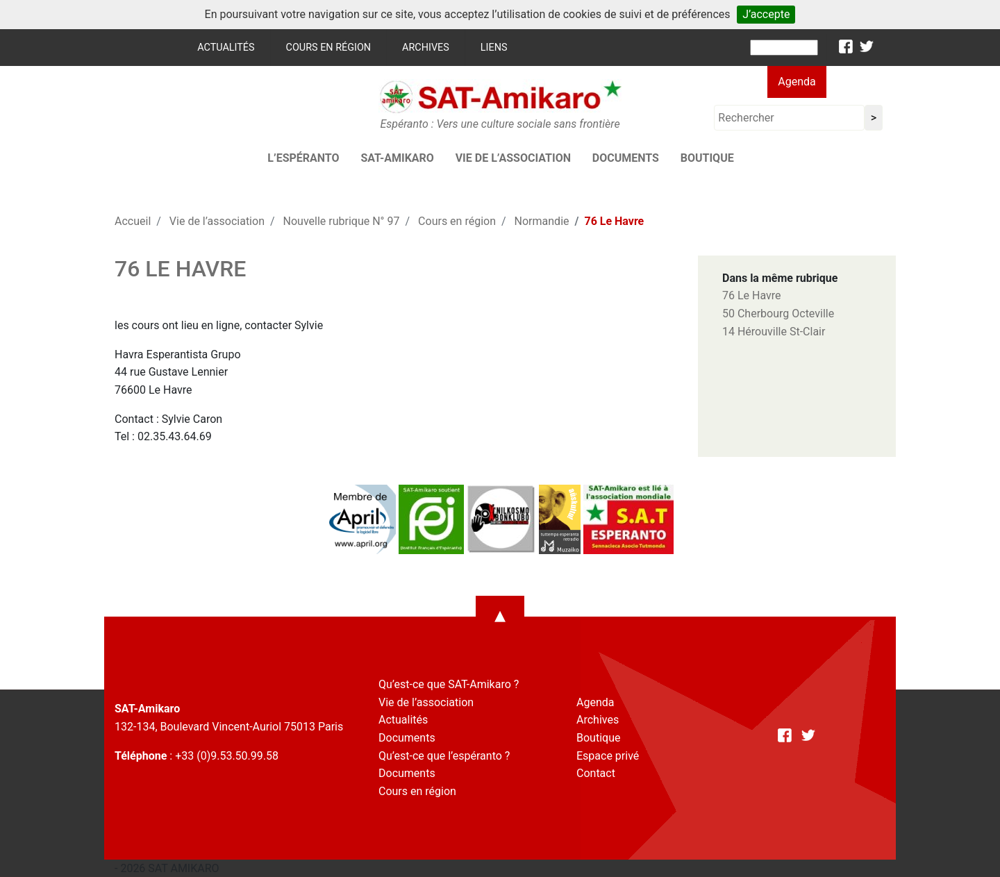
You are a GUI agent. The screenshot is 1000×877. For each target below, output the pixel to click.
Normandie (542, 221)
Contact (595, 773)
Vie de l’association (513, 158)
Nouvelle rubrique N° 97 (341, 221)
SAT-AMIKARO (396, 158)
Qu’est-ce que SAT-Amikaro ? (448, 684)
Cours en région (329, 47)
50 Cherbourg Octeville (778, 313)
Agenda (796, 81)
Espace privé (607, 755)
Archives (425, 47)
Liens (494, 47)
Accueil (133, 221)
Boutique (707, 158)
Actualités (225, 47)
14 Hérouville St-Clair (773, 331)
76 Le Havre (751, 295)
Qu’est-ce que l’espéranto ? (444, 755)
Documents (625, 158)
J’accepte (766, 14)
